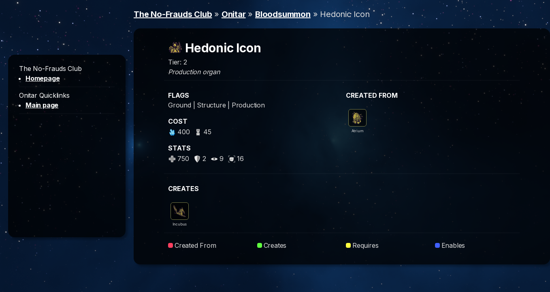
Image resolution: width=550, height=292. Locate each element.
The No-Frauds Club (173, 14)
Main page (42, 105)
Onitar (234, 14)
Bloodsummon (283, 14)
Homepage (43, 78)
